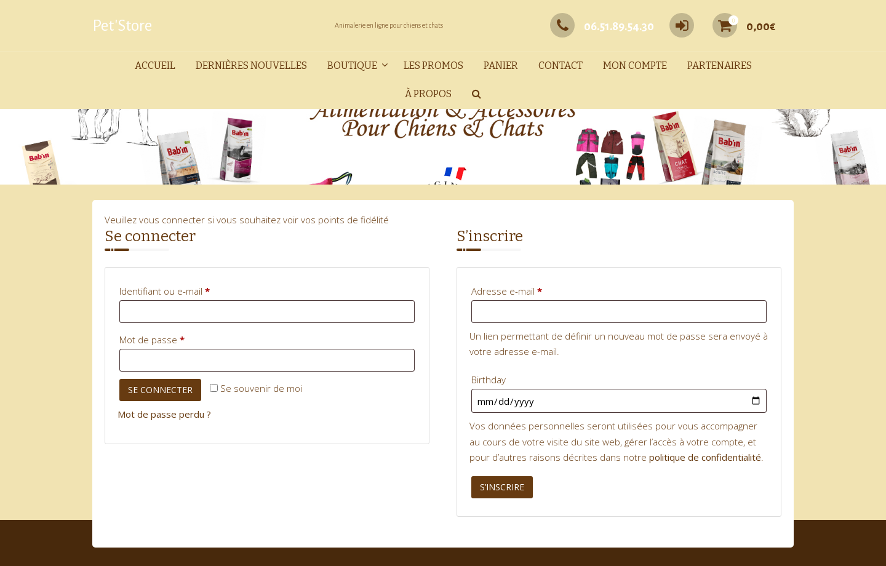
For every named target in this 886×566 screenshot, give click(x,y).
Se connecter (160, 390)
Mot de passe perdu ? (164, 414)
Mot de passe (174, 338)
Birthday (488, 379)
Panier (501, 65)
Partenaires (719, 65)
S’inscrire (502, 487)
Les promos (433, 65)
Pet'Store (122, 25)
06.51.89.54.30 (602, 26)
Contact (560, 65)
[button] (476, 94)
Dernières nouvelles (251, 65)
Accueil (155, 65)
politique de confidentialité (705, 457)
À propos (428, 94)
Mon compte (635, 65)
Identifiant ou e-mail (187, 289)
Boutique (352, 65)
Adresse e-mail (529, 289)
